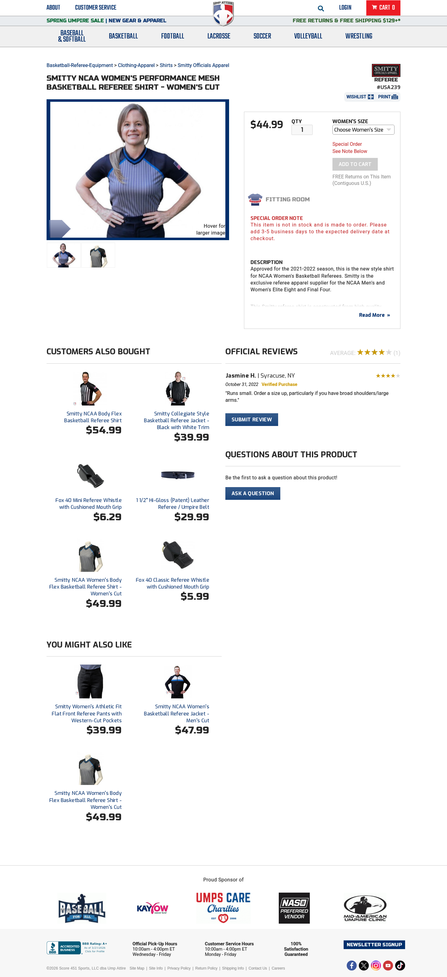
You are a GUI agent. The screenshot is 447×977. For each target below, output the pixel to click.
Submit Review (252, 419)
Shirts (166, 65)
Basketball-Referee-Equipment (80, 65)
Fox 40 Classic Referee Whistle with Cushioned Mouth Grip (172, 583)
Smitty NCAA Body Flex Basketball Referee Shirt (93, 417)
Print (384, 96)
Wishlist (356, 96)
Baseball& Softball (72, 44)
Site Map (137, 968)
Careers (278, 968)
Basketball (123, 44)
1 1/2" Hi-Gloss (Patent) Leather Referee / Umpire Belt (172, 503)
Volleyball (308, 44)
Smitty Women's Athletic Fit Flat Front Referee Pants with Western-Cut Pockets (87, 713)
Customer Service (95, 9)
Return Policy (206, 968)
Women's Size (350, 121)
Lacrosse (218, 44)
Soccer (262, 44)
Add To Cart (355, 164)
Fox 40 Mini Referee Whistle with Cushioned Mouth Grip (89, 503)
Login (345, 9)
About (53, 9)
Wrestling (358, 44)
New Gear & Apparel (137, 26)
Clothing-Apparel (136, 65)
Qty (296, 121)
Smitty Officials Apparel (203, 65)
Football (172, 44)
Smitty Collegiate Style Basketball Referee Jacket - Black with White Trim (176, 420)
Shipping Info (233, 968)
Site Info (156, 968)
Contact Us (258, 968)
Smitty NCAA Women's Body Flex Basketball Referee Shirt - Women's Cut (85, 587)
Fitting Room (288, 199)
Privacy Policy (179, 968)
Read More (374, 315)
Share (58, 228)
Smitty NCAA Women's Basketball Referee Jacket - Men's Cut (176, 713)
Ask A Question (253, 493)
